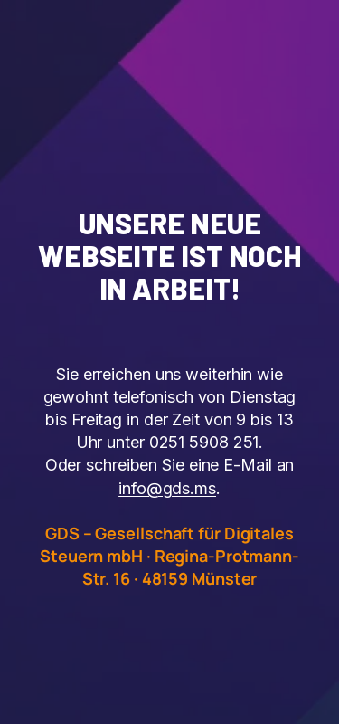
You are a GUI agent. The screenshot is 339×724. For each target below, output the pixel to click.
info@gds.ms (167, 488)
